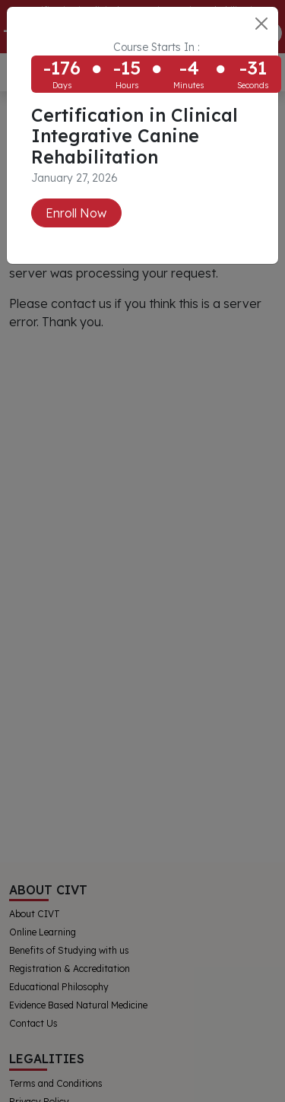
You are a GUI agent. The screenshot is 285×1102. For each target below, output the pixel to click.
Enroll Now (76, 213)
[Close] (261, 23)
